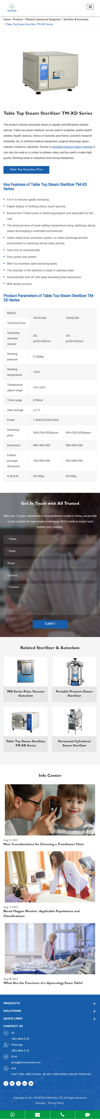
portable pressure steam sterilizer (72, 147)
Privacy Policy (56, 1103)
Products (18, 19)
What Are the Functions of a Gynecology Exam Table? (43, 983)
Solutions (50, 1011)
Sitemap (40, 1103)
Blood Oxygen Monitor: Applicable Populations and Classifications (41, 914)
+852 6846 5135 (20, 1051)
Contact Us (13, 1026)
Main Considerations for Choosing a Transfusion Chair (43, 844)
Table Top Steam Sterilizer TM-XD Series (29, 24)
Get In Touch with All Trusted (50, 504)
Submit (50, 624)
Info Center (50, 776)
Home (7, 19)
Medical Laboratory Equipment (43, 19)
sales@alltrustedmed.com (26, 1062)
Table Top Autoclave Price (26, 169)
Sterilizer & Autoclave (76, 19)
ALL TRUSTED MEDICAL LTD (45, 1098)
